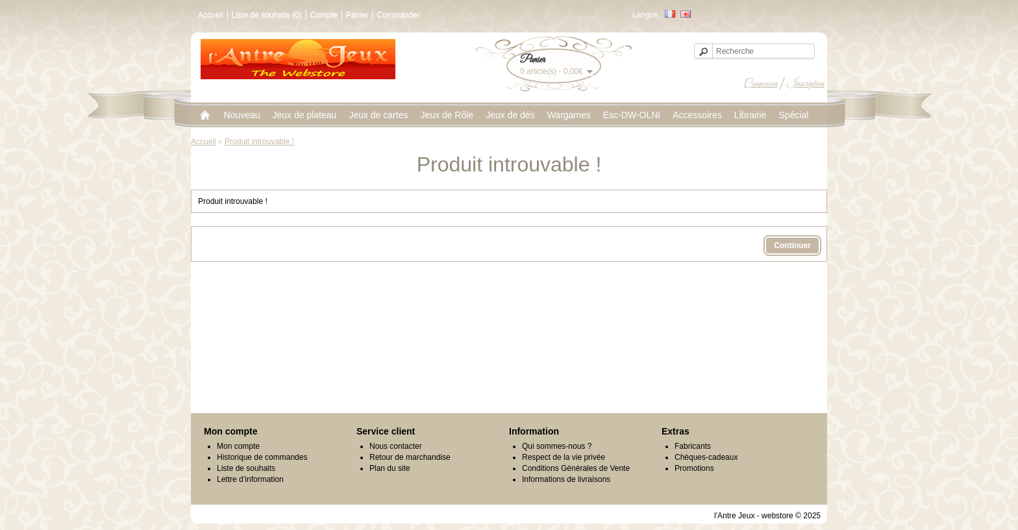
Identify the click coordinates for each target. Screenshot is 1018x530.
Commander (398, 14)
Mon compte (238, 446)
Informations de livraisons (566, 479)
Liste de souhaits (246, 468)
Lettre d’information (250, 479)
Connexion (761, 83)
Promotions (694, 468)
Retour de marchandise (410, 457)
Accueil (210, 14)
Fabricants (693, 446)
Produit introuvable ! (259, 141)
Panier (357, 14)
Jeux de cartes (378, 115)
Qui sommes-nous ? (556, 446)
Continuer (792, 245)
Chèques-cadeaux (706, 457)
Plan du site (389, 468)
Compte (324, 14)
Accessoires (697, 115)
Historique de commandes (262, 457)
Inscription (806, 83)
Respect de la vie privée (563, 457)
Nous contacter (395, 446)
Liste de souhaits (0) (267, 14)
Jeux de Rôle (446, 115)
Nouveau (241, 115)
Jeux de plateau (305, 115)
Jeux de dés (510, 115)
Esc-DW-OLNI (631, 115)
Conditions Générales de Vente (576, 468)
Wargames (569, 115)
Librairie (750, 115)
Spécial (794, 115)
